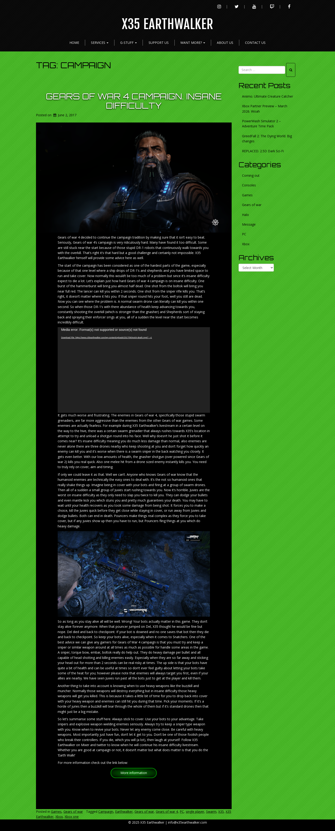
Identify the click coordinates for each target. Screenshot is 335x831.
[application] (134, 370)
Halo (245, 214)
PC (182, 811)
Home (74, 42)
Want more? (192, 42)
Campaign (105, 811)
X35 (221, 811)
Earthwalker (124, 811)
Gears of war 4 (167, 811)
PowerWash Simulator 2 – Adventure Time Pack (261, 123)
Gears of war (73, 811)
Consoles (249, 185)
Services (99, 42)
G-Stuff (128, 42)
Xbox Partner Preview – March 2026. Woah (264, 108)
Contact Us (255, 42)
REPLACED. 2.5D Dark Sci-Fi (263, 151)
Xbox (59, 816)
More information (133, 773)
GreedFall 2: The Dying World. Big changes (267, 138)
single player (195, 811)
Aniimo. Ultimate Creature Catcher (267, 96)
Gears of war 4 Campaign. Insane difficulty (134, 101)
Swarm (211, 811)
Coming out (251, 175)
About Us (225, 42)
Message (249, 224)
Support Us (159, 42)
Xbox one (72, 816)
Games (56, 811)
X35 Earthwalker (167, 24)
